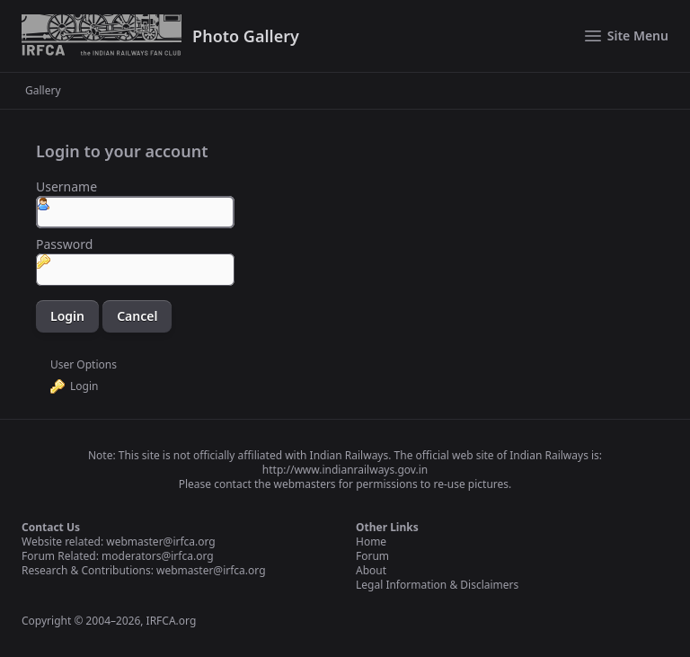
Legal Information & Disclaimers (437, 584)
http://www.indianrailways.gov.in (345, 469)
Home (371, 541)
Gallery (43, 91)
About (371, 570)
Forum (372, 556)
